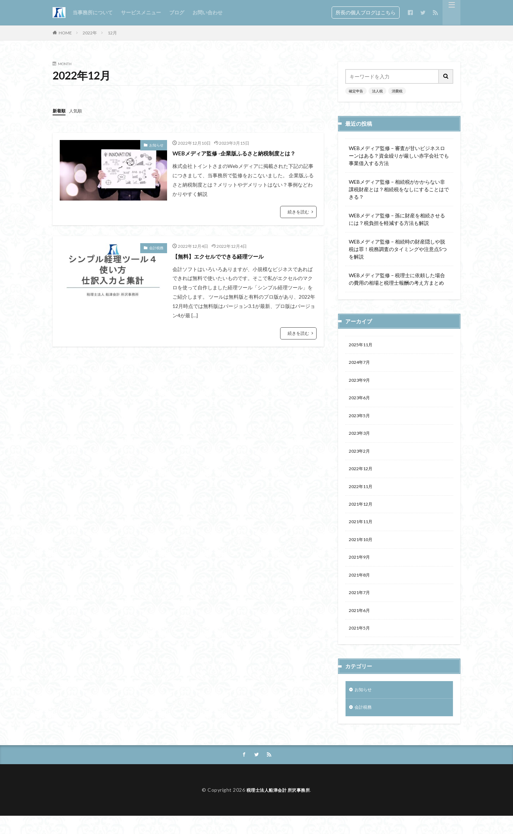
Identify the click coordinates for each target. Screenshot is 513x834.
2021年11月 (362, 532)
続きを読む (298, 221)
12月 (112, 32)
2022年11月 (362, 494)
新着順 (60, 110)
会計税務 (156, 257)
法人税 (377, 91)
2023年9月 (361, 383)
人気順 (78, 110)
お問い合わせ (207, 12)
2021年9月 (361, 569)
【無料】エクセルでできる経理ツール (227, 265)
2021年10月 (362, 550)
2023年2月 (361, 457)
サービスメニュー (141, 12)
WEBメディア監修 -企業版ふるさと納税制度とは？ (239, 157)
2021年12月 (362, 513)
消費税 (397, 91)
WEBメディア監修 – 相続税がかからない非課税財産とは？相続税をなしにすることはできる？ (399, 189)
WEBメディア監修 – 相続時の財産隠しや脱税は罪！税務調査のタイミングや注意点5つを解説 (398, 249)
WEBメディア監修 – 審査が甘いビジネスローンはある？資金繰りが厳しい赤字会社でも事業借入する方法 (399, 155)
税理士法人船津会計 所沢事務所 (278, 808)
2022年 (90, 32)
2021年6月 (361, 625)
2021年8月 (361, 587)
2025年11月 (362, 345)
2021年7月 (361, 606)
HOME (65, 32)
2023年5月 (361, 420)
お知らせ (156, 145)
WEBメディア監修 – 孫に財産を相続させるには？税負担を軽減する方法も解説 (397, 219)
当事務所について (93, 12)
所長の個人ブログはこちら (366, 12)
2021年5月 (361, 643)
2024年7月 (361, 364)
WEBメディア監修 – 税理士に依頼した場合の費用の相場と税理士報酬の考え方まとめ (397, 279)
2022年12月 (362, 476)
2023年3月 (361, 438)
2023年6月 (361, 401)
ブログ (176, 12)
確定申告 (356, 91)
